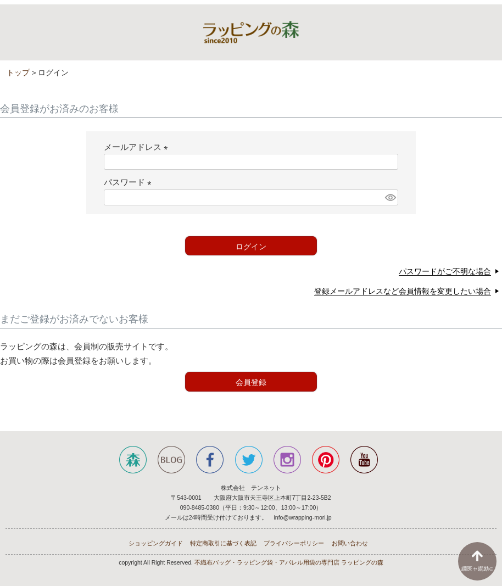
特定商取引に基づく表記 (223, 543)
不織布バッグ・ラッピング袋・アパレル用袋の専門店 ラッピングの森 (288, 562)
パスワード (129, 182)
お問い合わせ (350, 543)
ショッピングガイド (156, 543)
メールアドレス (138, 147)
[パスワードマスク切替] (390, 197)
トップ (18, 73)
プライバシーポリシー (294, 543)
